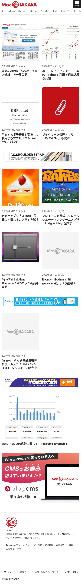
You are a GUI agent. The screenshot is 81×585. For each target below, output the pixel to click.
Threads (21, 11)
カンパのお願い (69, 572)
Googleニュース (68, 11)
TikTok (54, 11)
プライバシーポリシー (16, 572)
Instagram (33, 11)
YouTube (45, 11)
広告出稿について (45, 572)
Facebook (10, 11)
